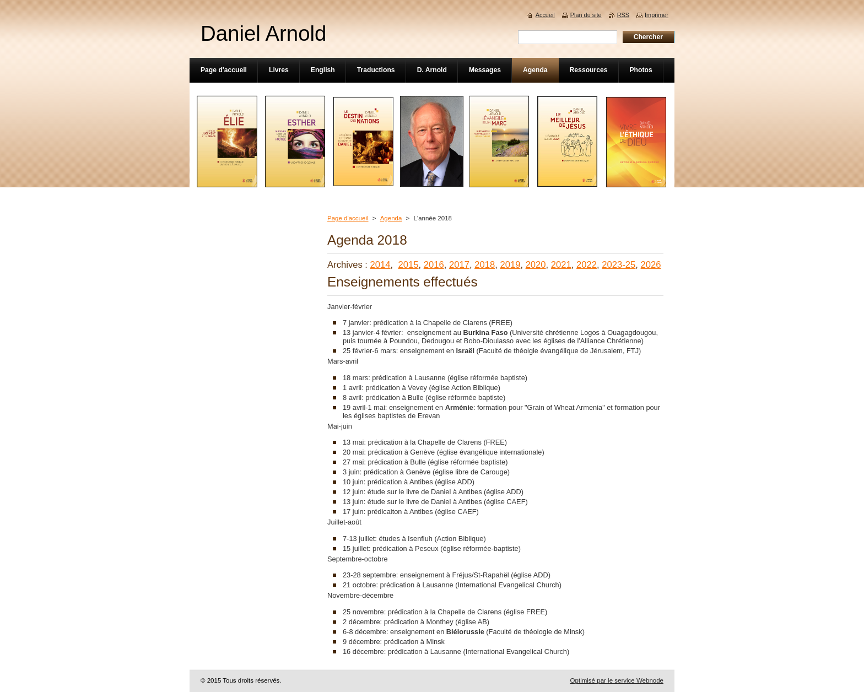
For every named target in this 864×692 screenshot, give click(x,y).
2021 (561, 265)
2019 (510, 265)
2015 (408, 265)
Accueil (545, 15)
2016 (434, 265)
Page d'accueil (348, 218)
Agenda (391, 218)
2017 (459, 265)
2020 (536, 265)
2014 (380, 265)
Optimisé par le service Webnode (616, 680)
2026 (651, 265)
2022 (586, 265)
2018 (484, 265)
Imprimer (656, 15)
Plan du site (586, 15)
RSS (623, 15)
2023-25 (618, 265)
